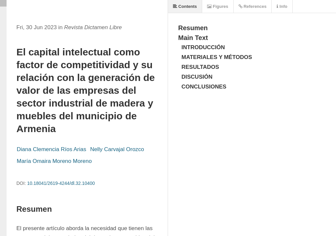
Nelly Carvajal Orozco (117, 149)
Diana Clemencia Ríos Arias (51, 149)
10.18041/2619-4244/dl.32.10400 (61, 183)
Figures (217, 6)
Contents (185, 6)
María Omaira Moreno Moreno (54, 161)
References (253, 6)
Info (282, 6)
